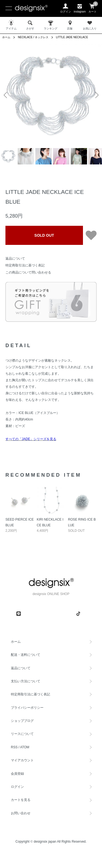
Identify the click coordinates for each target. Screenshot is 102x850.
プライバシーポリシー (27, 708)
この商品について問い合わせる (28, 272)
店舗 (70, 25)
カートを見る (20, 800)
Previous (6, 95)
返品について (15, 258)
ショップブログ (22, 721)
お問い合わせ (20, 813)
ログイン (17, 787)
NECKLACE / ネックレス (33, 37)
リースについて (22, 734)
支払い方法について (25, 681)
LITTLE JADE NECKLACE (72, 37)
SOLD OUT (44, 235)
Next (96, 95)
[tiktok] (78, 613)
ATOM (24, 747)
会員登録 (17, 774)
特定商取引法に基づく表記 (25, 265)
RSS (14, 747)
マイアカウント (22, 760)
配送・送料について (25, 655)
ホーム (6, 37)
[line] (18, 613)
